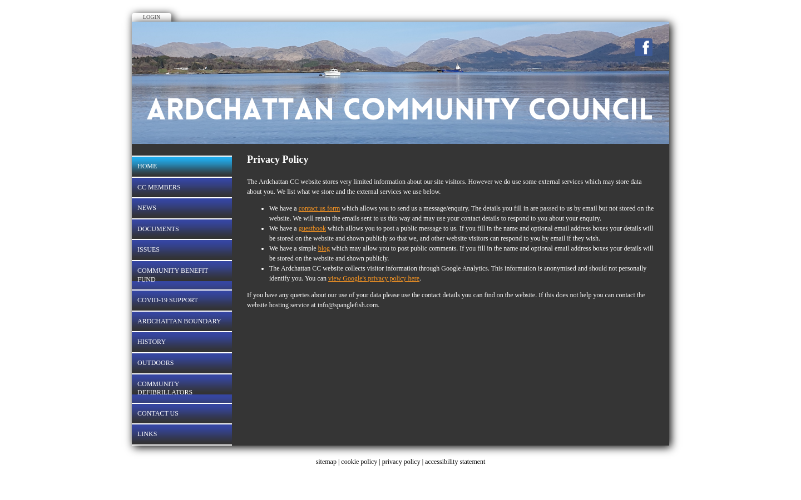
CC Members (159, 187)
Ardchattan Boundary (179, 321)
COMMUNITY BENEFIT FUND (172, 275)
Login (151, 17)
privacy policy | (403, 462)
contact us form (319, 208)
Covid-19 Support (167, 300)
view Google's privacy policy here (373, 278)
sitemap (326, 462)
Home (147, 166)
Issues (148, 249)
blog (324, 248)
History (151, 342)
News (146, 208)
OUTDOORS (155, 363)
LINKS (147, 434)
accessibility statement (455, 462)
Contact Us (158, 413)
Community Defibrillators (164, 388)
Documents (158, 229)
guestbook (312, 228)
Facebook (643, 47)
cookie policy (359, 462)
